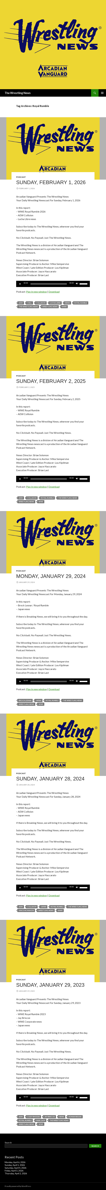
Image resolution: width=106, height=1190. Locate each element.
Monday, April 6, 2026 (15, 1162)
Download (54, 291)
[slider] (48, 284)
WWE (64, 307)
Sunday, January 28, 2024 (50, 779)
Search (8, 1142)
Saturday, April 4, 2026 (15, 1167)
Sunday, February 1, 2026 (51, 182)
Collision (41, 303)
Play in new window (36, 291)
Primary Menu (102, 93)
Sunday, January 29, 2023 (50, 985)
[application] (53, 284)
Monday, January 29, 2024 (51, 576)
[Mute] (77, 283)
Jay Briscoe (49, 1117)
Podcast (21, 177)
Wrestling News (50, 307)
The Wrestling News (18, 93)
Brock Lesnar (25, 700)
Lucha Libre (55, 303)
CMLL (29, 303)
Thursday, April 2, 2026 (16, 1173)
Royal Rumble (80, 303)
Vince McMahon (26, 910)
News (67, 303)
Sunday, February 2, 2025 (51, 381)
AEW (21, 303)
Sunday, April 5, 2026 (15, 1165)
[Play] (20, 283)
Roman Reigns (75, 1117)
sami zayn (40, 1120)
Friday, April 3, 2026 (14, 1170)
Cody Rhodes (33, 1117)
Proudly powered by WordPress (18, 1186)
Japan (38, 700)
